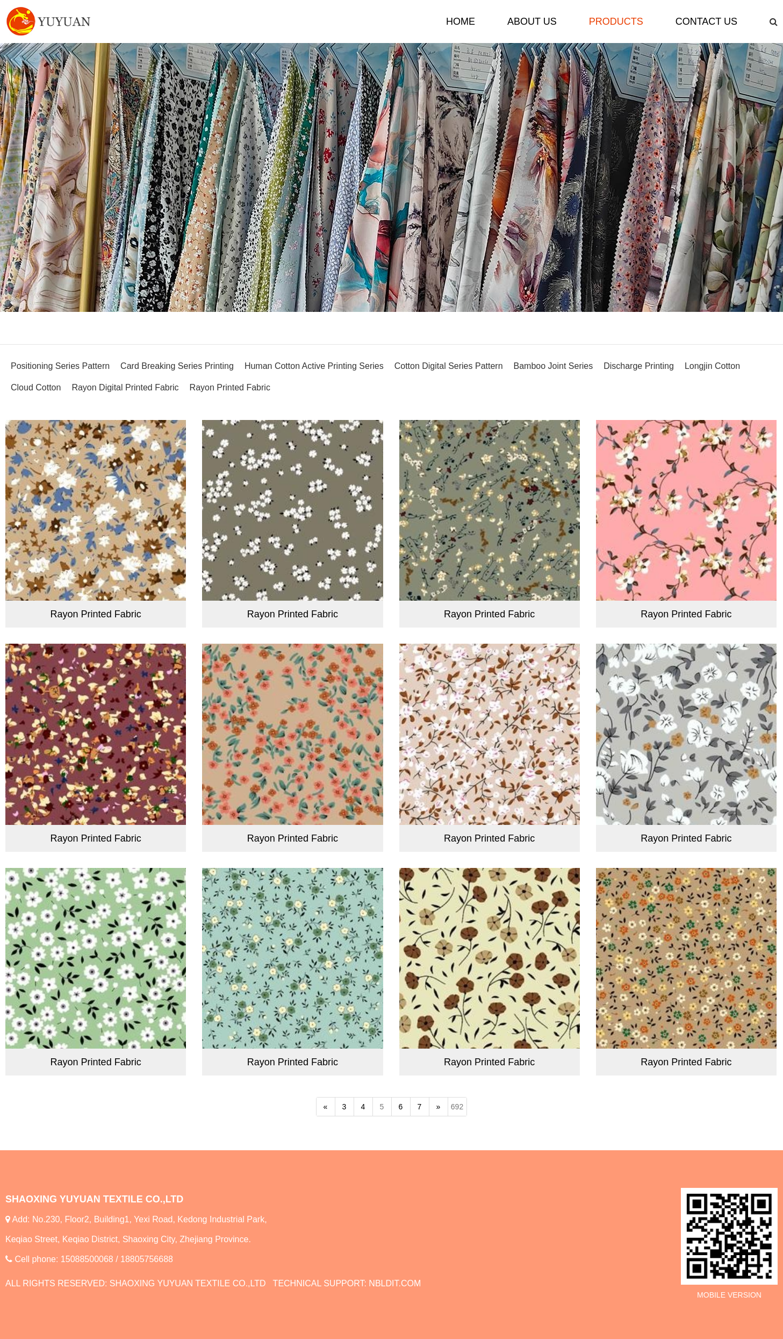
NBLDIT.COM (395, 1283)
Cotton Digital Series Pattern (448, 366)
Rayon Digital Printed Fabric (124, 387)
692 (457, 1106)
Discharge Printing (639, 366)
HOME (460, 21)
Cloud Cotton (36, 387)
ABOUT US (532, 21)
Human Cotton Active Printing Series (314, 366)
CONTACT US (706, 21)
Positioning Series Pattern (60, 366)
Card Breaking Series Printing (177, 366)
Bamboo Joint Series (553, 366)
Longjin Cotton (712, 366)
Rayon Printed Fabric (230, 387)
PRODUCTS (616, 21)
